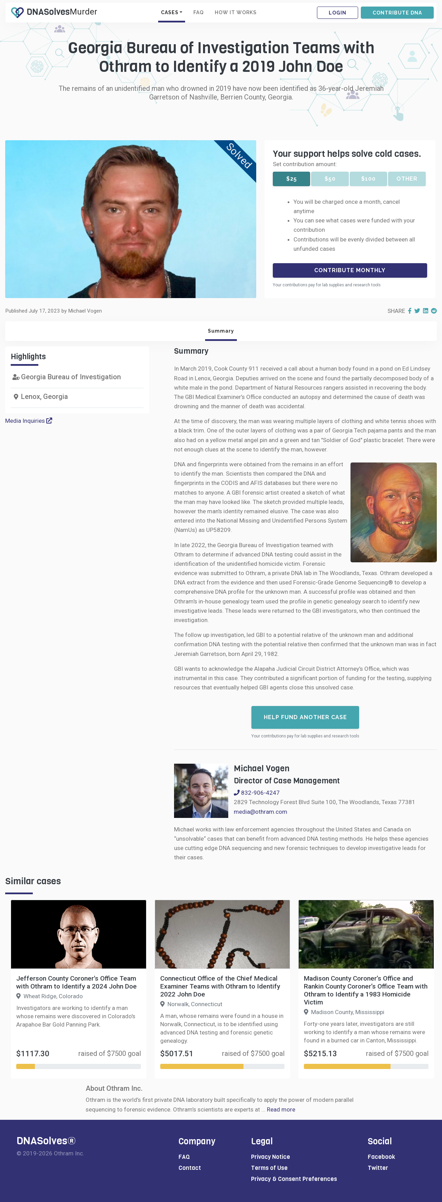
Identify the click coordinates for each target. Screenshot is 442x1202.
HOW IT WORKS (236, 12)
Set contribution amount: (305, 164)
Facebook (381, 1157)
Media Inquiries (28, 420)
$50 (330, 178)
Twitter (378, 1168)
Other (406, 178)
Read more (281, 1109)
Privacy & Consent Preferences (294, 1179)
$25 (291, 178)
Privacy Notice (270, 1157)
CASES (170, 12)
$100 (368, 178)
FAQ (198, 12)
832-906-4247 (257, 792)
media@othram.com (260, 811)
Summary (221, 331)
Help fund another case (305, 717)
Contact (190, 1168)
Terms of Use (269, 1168)
